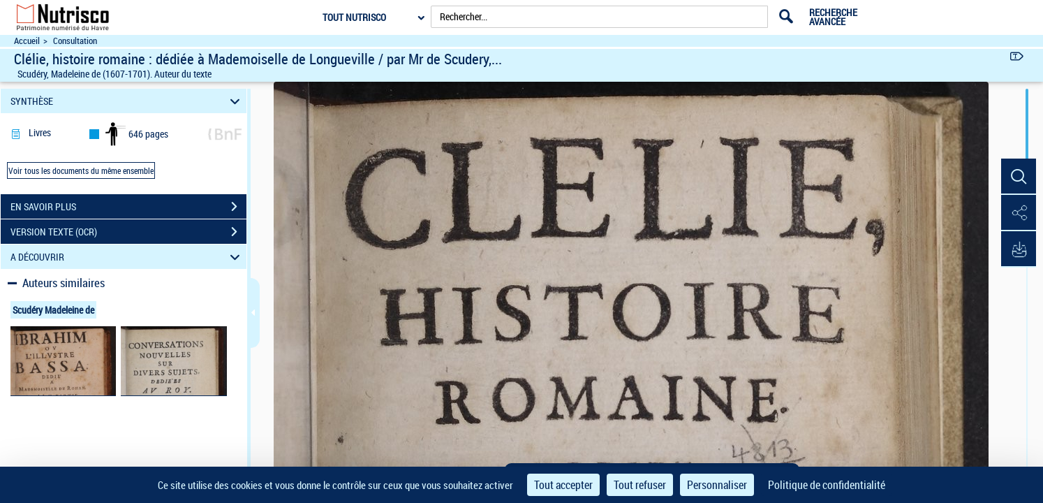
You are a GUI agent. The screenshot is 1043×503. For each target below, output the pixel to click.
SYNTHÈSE (127, 101)
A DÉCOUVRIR (127, 257)
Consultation (75, 41)
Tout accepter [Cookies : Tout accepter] (563, 485)
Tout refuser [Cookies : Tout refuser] (640, 485)
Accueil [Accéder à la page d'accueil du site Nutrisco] (27, 41)
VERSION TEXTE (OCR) (128, 232)
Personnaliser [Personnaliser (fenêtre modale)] (717, 485)
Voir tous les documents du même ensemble (81, 170)
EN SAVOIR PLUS (128, 207)
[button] (1018, 177)
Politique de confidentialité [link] (826, 485)
